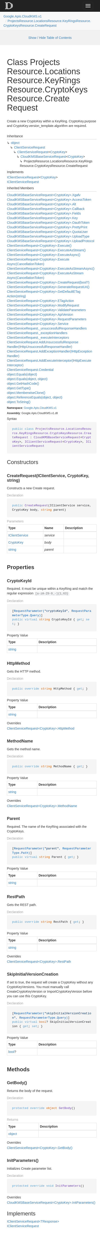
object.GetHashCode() (23, 383)
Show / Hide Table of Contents (50, 38)
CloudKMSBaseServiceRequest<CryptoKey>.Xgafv (43, 195)
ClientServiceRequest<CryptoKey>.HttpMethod (40, 728)
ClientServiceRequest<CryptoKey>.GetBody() (39, 1148)
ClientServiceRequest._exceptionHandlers (37, 333)
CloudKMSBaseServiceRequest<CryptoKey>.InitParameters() (51, 1202)
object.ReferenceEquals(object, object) (34, 397)
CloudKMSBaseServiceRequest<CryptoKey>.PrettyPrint (47, 227)
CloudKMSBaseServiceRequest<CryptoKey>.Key (42, 218)
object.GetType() (19, 388)
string (12, 549)
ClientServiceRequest (29, 147)
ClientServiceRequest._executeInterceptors (38, 337)
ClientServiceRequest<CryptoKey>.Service (37, 324)
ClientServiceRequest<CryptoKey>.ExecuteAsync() (43, 255)
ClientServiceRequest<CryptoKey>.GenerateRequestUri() (48, 287)
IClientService (18, 535)
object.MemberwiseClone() (26, 393)
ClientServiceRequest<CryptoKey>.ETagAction (40, 301)
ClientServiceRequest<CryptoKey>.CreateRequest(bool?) (48, 282)
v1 (55, 408)
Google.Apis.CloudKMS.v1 (22, 16)
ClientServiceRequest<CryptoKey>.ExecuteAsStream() (46, 250)
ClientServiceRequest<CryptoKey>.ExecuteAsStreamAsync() (50, 268)
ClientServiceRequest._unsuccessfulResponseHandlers (47, 328)
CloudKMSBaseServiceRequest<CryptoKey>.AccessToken (49, 199)
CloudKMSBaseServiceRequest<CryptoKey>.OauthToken (48, 222)
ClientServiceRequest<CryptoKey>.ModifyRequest (43, 305)
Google (28, 408)
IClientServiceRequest (23, 177)
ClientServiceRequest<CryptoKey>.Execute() (39, 245)
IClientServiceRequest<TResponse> (33, 1221)
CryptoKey (57, 152)
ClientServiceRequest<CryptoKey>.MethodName (42, 806)
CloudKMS (46, 408)
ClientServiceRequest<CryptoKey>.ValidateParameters (46, 310)
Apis (36, 408)
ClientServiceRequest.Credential (30, 370)
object (15, 143)
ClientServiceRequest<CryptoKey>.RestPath (39, 961)
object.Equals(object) (22, 374)
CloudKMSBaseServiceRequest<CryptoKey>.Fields (44, 213)
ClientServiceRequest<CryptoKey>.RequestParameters (46, 319)
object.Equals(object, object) (27, 379)
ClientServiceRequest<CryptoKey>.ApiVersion (40, 314)
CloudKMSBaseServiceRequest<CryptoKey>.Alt (41, 204)
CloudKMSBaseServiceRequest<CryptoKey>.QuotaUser (47, 232)
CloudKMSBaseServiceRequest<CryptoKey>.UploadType (48, 236)
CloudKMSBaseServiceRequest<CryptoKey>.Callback (46, 209)
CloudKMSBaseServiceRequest (43, 156)
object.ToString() (18, 402)
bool (11, 1052)
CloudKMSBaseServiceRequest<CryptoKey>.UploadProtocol (50, 241)
